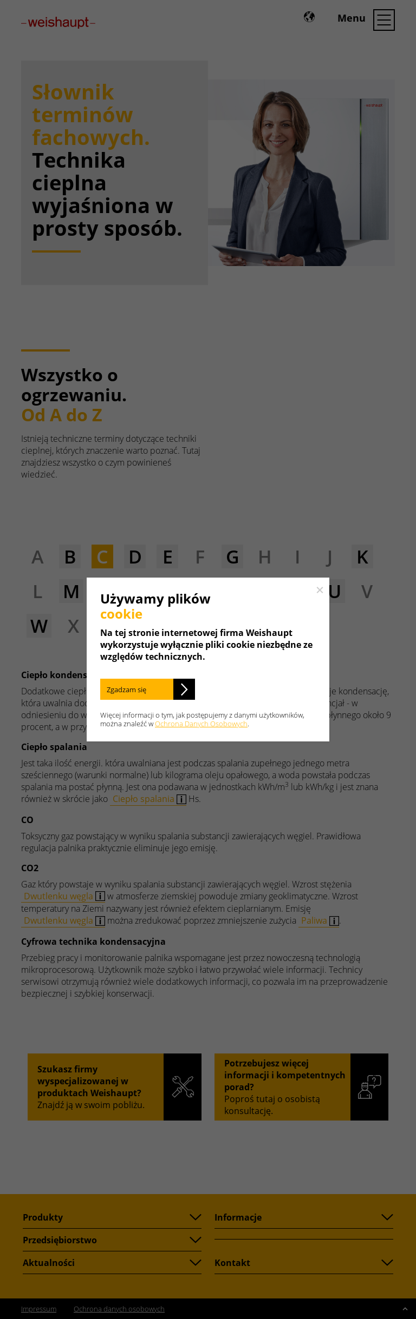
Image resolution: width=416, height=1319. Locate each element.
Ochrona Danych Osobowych (201, 723)
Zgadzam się (126, 689)
